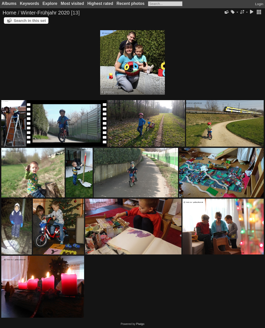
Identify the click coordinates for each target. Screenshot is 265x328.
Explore (49, 3)
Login (259, 4)
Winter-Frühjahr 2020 (45, 12)
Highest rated (100, 3)
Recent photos (130, 3)
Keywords (29, 3)
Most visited (72, 3)
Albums (9, 3)
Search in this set (30, 20)
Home (9, 12)
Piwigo (140, 323)
